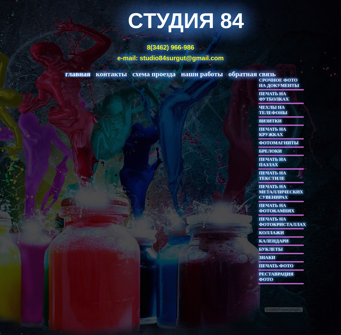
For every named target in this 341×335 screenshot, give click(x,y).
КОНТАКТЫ (111, 74)
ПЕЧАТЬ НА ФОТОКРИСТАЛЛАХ (282, 222)
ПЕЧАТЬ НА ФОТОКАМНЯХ (276, 208)
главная (77, 74)
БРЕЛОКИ (270, 151)
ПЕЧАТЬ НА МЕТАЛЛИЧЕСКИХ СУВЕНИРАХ (281, 192)
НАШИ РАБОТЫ (202, 74)
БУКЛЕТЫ (271, 249)
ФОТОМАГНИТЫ (279, 142)
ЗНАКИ (267, 257)
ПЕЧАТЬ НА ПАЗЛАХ (272, 162)
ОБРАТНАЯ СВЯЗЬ (252, 74)
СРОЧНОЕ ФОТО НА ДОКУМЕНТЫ (279, 83)
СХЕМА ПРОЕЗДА (154, 74)
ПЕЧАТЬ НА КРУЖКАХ (272, 132)
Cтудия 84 (186, 21)
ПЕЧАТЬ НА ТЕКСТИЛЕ (272, 175)
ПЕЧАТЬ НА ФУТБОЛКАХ (274, 96)
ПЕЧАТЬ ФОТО (276, 265)
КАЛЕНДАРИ (274, 241)
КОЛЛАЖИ (271, 232)
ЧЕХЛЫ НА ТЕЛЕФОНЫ (273, 110)
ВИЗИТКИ (270, 120)
